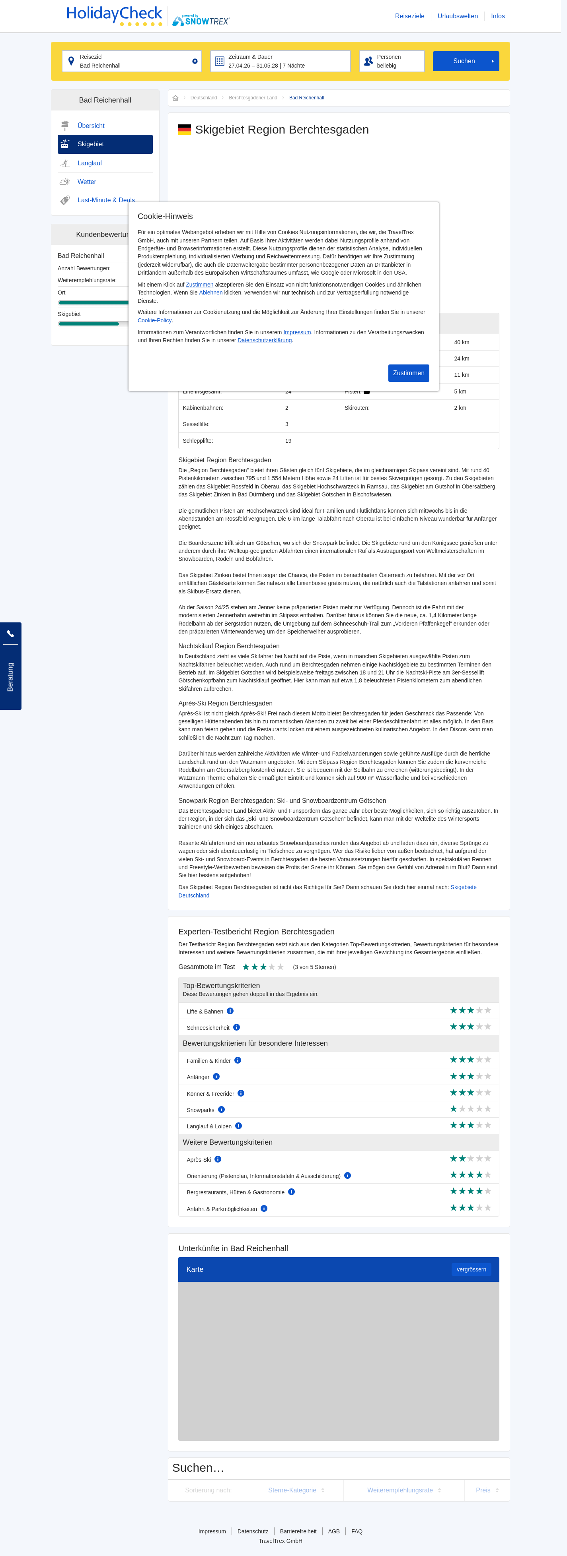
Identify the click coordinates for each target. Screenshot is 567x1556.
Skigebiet (91, 144)
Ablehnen (211, 292)
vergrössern (471, 1269)
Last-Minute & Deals (106, 200)
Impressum (297, 332)
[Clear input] (195, 61)
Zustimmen (199, 284)
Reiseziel (91, 57)
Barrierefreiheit (298, 1531)
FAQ (356, 1531)
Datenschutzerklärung (265, 340)
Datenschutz (253, 1531)
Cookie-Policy (155, 320)
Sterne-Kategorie (292, 1490)
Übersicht (91, 125)
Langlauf (90, 163)
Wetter (87, 181)
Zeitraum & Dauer (250, 57)
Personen (389, 57)
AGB (334, 1531)
